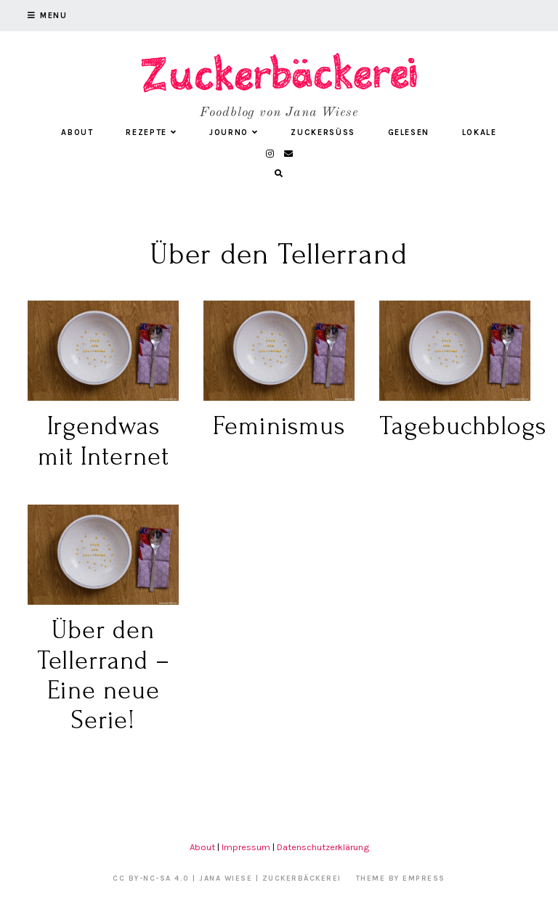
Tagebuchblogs (462, 426)
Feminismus (279, 426)
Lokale (479, 132)
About (77, 132)
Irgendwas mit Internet (103, 441)
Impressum (246, 846)
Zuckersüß (323, 132)
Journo (234, 132)
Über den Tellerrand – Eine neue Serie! (103, 675)
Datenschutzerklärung (323, 846)
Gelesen (409, 132)
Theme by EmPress (400, 878)
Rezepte (151, 132)
